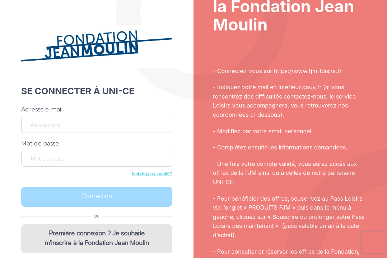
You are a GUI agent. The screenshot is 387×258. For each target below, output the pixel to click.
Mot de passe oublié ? (152, 173)
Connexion (96, 196)
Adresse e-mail (42, 109)
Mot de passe (40, 143)
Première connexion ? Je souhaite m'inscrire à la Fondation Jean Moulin (97, 238)
